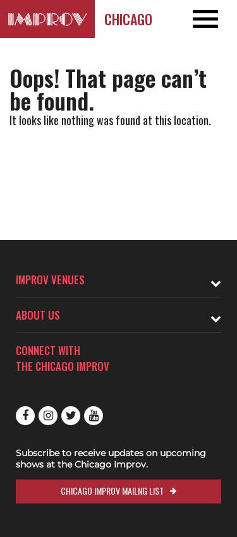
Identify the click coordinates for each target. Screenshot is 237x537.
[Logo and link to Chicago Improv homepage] (47, 19)
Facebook (25, 415)
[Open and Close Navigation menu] (213, 19)
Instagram (48, 415)
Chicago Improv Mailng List (112, 490)
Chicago (128, 19)
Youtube (93, 415)
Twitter (70, 415)
